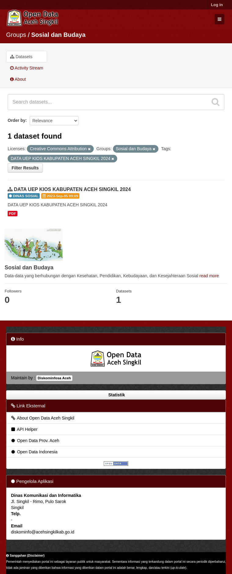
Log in (217, 4)
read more (209, 275)
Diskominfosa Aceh (54, 378)
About (18, 79)
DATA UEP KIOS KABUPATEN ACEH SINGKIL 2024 (72, 189)
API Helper (24, 429)
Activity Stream (26, 68)
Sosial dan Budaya (58, 34)
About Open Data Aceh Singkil (42, 418)
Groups (16, 34)
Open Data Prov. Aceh (34, 440)
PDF (12, 213)
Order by (16, 120)
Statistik (116, 394)
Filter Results (25, 167)
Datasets (21, 56)
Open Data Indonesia (33, 451)
